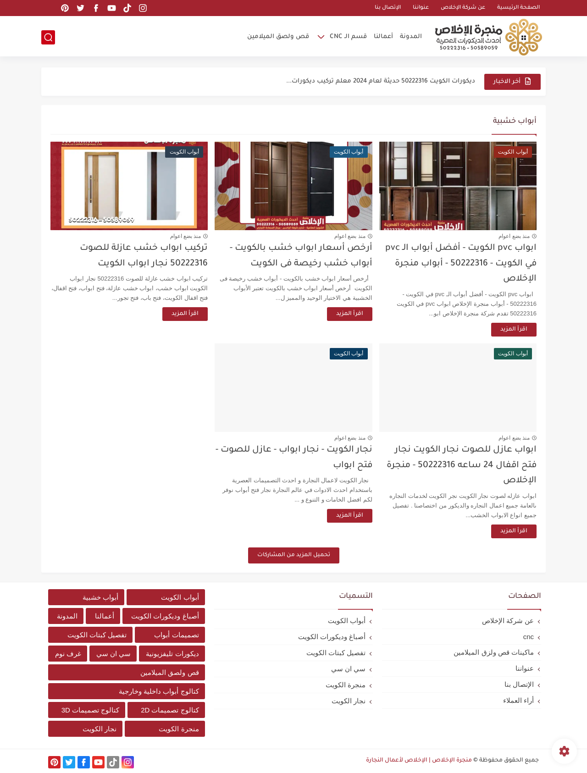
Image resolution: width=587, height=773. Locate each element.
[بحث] (48, 37)
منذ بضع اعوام (514, 236)
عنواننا (421, 8)
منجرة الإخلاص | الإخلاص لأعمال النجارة (419, 760)
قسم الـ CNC (348, 36)
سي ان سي (348, 669)
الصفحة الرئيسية (518, 8)
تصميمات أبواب (176, 635)
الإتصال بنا (388, 8)
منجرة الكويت (345, 685)
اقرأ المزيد (513, 329)
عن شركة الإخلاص (463, 8)
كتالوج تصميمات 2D (170, 710)
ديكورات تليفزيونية (172, 653)
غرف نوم (68, 653)
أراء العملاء (518, 700)
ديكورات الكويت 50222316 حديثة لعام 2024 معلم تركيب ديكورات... (380, 81)
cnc (528, 636)
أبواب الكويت (346, 620)
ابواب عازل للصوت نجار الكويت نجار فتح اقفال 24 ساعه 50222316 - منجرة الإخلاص (462, 465)
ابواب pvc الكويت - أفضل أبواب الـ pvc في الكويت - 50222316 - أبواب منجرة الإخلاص (461, 263)
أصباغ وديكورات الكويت (331, 636)
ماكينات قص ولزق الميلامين (494, 652)
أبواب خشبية (100, 597)
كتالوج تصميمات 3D (90, 710)
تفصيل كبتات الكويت (335, 653)
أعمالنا (383, 36)
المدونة (411, 36)
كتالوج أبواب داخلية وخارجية (159, 691)
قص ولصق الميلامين (278, 36)
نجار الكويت (348, 701)
